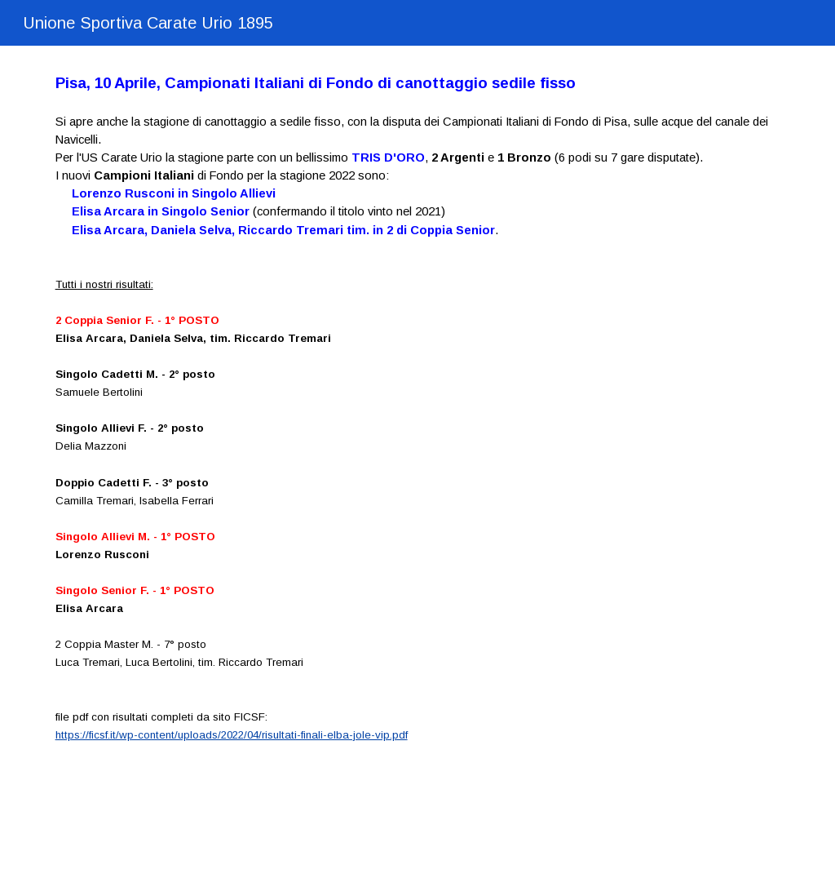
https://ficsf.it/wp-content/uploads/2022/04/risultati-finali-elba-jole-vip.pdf (231, 735)
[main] (418, 424)
